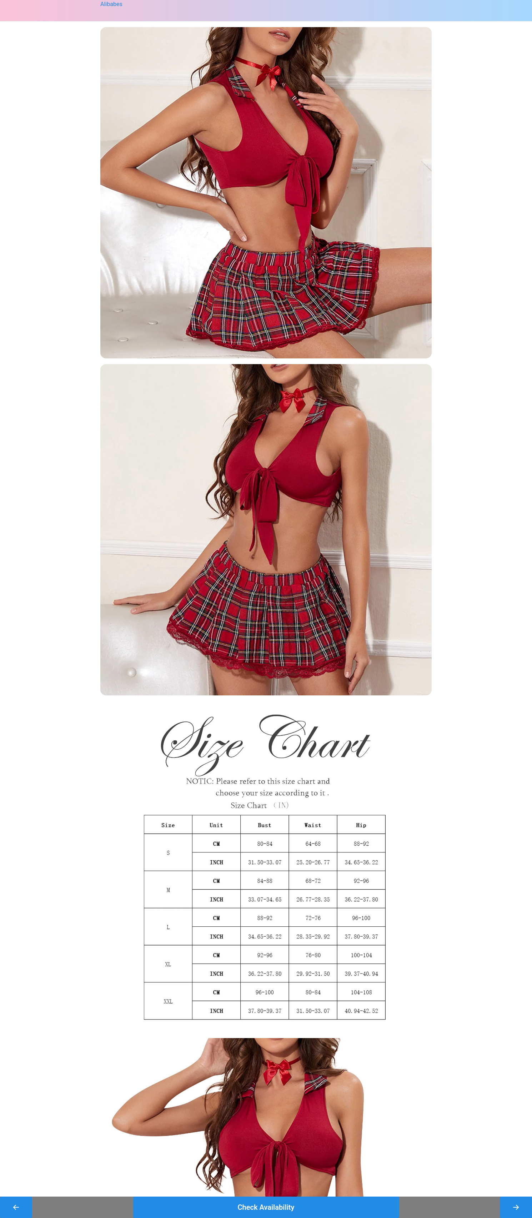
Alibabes (111, 4)
